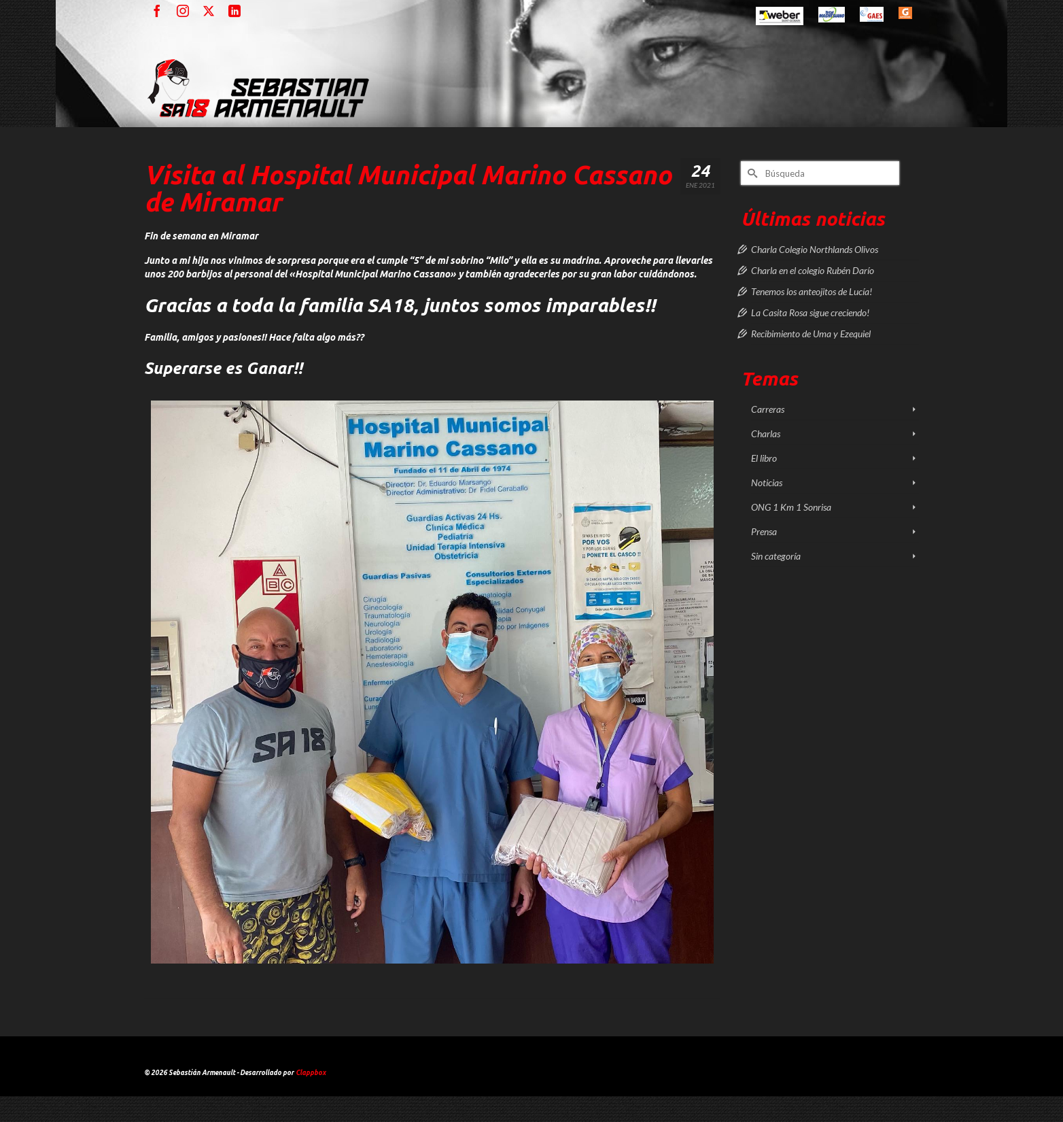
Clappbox (311, 1072)
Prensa (764, 531)
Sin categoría (776, 556)
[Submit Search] (751, 173)
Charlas (765, 433)
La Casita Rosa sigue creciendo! (810, 312)
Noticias (766, 482)
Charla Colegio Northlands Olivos (814, 249)
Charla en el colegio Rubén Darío (812, 270)
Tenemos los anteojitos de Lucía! (811, 291)
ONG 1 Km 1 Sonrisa (791, 507)
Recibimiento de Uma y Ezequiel (811, 333)
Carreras (767, 409)
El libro (764, 458)
